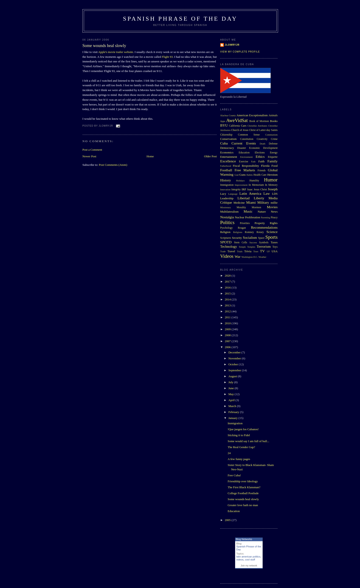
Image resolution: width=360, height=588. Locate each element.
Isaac (250, 189)
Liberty (259, 198)
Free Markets (245, 170)
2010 (228, 323)
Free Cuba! (234, 475)
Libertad (243, 198)
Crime (274, 139)
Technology (228, 246)
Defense (273, 143)
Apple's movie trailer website (115, 52)
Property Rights (266, 223)
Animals (273, 115)
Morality (241, 207)
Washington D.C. (249, 257)
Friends (262, 170)
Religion (225, 232)
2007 (228, 341)
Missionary (225, 207)
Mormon (256, 207)
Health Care (260, 174)
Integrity (236, 189)
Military (263, 202)
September (235, 370)
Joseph (273, 189)
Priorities (245, 223)
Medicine (239, 202)
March (232, 406)
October (233, 364)
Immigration (226, 184)
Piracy (274, 217)
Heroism (272, 174)
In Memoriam (256, 184)
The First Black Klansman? (244, 487)
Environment (246, 157)
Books (274, 121)
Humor (271, 179)
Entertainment (228, 156)
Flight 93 (167, 56)
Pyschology (226, 227)
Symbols (263, 242)
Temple (242, 247)
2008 (228, 335)
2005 (228, 520)
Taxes (274, 242)
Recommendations (264, 227)
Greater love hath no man (243, 505)
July (231, 382)
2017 (228, 281)
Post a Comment (92, 149)
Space (261, 237)
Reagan (242, 227)
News (274, 211)
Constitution (246, 139)
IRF (244, 189)
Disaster (241, 148)
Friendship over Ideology (243, 481)
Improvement (241, 185)
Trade (223, 251)
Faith (261, 161)
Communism (271, 134)
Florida (265, 165)
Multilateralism (229, 211)
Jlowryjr (232, 45)
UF (268, 251)
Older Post (210, 156)
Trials (239, 251)
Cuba (224, 143)
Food (274, 165)
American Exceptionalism (252, 115)
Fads (253, 161)
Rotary (260, 232)
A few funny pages (239, 459)
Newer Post (89, 156)
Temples (251, 247)
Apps (222, 121)
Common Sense (249, 134)
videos (240, 559)
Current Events (243, 143)
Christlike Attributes (257, 126)
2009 (228, 329)
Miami (251, 202)
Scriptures (225, 237)
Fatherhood (225, 166)
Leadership (226, 198)
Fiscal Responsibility (246, 165)
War (238, 256)
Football (226, 170)
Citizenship (226, 134)
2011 (228, 317)
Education (244, 152)
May (231, 394)
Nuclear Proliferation (247, 217)
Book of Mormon (259, 121)
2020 (228, 275)
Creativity (262, 139)
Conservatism (228, 139)
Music (248, 211)
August (233, 376)
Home (150, 156)
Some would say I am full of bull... (248, 441)
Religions (237, 232)
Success (253, 242)
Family (272, 161)
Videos (226, 256)
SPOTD (225, 242)
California (234, 125)
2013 (228, 305)
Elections (260, 152)
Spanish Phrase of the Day (180, 18)
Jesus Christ (260, 189)
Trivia (247, 251)
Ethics (260, 156)
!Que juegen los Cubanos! (243, 429)
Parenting (265, 217)
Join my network (249, 565)
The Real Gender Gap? (241, 447)
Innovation (225, 189)
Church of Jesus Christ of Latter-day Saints (254, 130)
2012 (228, 311)
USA (275, 251)
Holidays (240, 180)
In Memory (271, 184)
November (235, 358)
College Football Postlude (243, 493)
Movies (272, 207)
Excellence (228, 161)
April (232, 400)
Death (262, 143)
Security (237, 237)
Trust (255, 251)
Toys (275, 246)
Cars (243, 125)
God (236, 175)
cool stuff (250, 559)
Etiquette (273, 156)
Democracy (227, 148)
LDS (275, 193)
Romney (249, 232)
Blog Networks (244, 539)
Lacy (223, 193)
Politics (227, 222)
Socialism (250, 237)
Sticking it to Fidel (239, 435)
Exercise (243, 161)
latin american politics (248, 556)
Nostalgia (227, 217)
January (233, 418)
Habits (250, 175)
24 (229, 453)
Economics (226, 152)
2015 (228, 293)
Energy (274, 152)
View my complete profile (240, 51)
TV (262, 251)
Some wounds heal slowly (104, 45)
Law (266, 193)
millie (274, 202)
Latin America (250, 193)
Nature (262, 211)
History (225, 180)
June (231, 388)
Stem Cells (240, 242)
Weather (262, 257)
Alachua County (228, 115)
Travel (231, 251)
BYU (224, 125)
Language (233, 194)
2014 (228, 299)
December (235, 352)
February (234, 412)
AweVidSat (237, 120)
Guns (242, 174)
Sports (271, 237)
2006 (228, 347)
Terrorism (264, 246)
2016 (228, 287)
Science (272, 232)
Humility (254, 180)
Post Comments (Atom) (113, 164)
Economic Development (263, 148)
